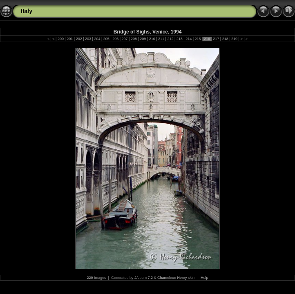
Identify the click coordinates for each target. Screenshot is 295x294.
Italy (26, 11)
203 (88, 39)
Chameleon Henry (172, 278)
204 (97, 39)
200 (60, 39)
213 (179, 39)
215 (198, 39)
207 (125, 39)
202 (79, 39)
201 (70, 39)
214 (189, 39)
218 (225, 39)
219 (234, 39)
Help (204, 278)
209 (143, 39)
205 (106, 39)
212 (170, 39)
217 (216, 39)
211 (161, 39)
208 (134, 39)
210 (152, 39)
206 (116, 39)
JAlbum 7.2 (143, 278)
